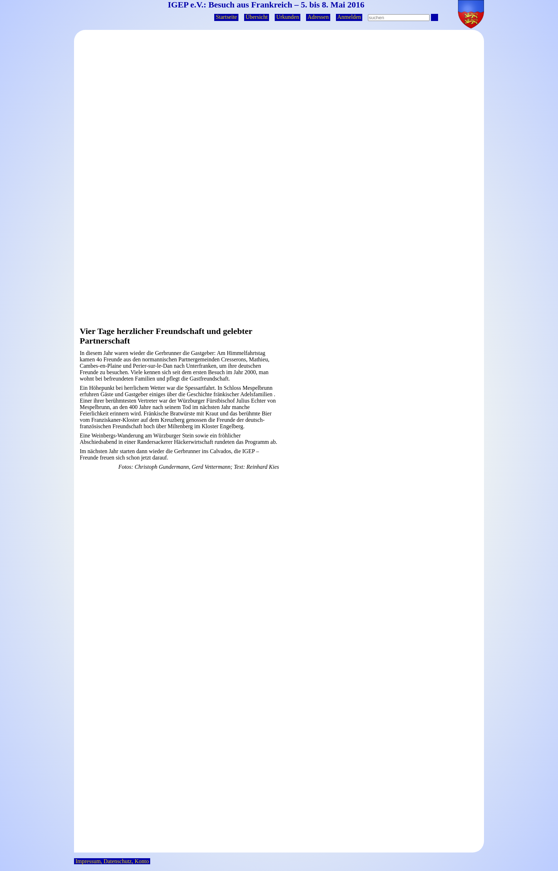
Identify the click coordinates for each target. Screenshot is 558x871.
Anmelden (349, 17)
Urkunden (287, 17)
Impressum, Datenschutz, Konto (112, 861)
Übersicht (257, 17)
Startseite (226, 17)
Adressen (318, 17)
